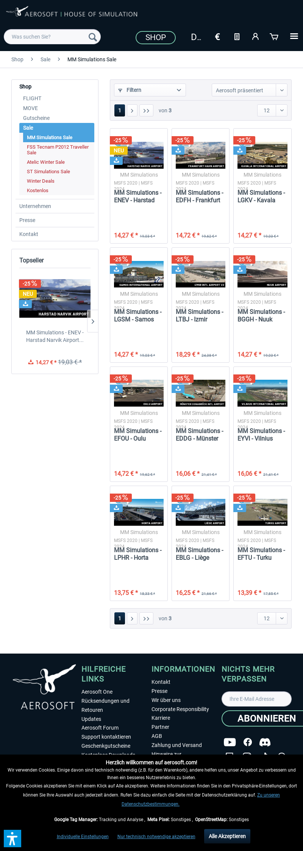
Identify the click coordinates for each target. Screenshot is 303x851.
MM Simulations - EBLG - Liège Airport (199, 554)
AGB (157, 736)
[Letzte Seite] (146, 110)
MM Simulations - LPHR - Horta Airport (137, 554)
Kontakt (28, 234)
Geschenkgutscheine (105, 746)
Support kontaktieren (106, 737)
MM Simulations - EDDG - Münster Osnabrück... (199, 435)
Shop (155, 37)
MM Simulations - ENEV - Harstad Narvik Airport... (55, 336)
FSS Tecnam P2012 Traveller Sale (58, 149)
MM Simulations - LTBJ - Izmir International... (199, 315)
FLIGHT (32, 98)
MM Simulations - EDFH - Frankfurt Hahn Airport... (199, 196)
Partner (160, 727)
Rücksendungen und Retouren (105, 705)
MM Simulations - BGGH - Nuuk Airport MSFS (261, 315)
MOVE (30, 108)
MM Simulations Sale (49, 137)
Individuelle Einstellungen (83, 836)
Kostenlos (37, 190)
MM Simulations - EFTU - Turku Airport (261, 554)
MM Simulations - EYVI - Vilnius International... (261, 435)
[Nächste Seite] (132, 110)
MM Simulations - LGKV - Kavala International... (261, 196)
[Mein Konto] (255, 35)
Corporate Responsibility (180, 709)
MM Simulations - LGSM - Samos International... (137, 315)
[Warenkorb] (274, 35)
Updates (91, 719)
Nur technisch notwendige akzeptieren (156, 836)
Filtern (129, 90)
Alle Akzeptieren (227, 836)
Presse (27, 220)
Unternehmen (35, 206)
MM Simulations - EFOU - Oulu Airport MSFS (137, 435)
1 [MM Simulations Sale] (119, 110)
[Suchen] (93, 36)
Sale (28, 128)
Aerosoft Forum (100, 728)
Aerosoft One (96, 692)
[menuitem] (52, 36)
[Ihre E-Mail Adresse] (257, 699)
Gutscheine (36, 118)
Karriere (161, 718)
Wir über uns (166, 700)
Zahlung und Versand (177, 745)
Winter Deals (41, 181)
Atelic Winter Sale (46, 162)
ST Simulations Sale (48, 171)
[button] (12, 838)
